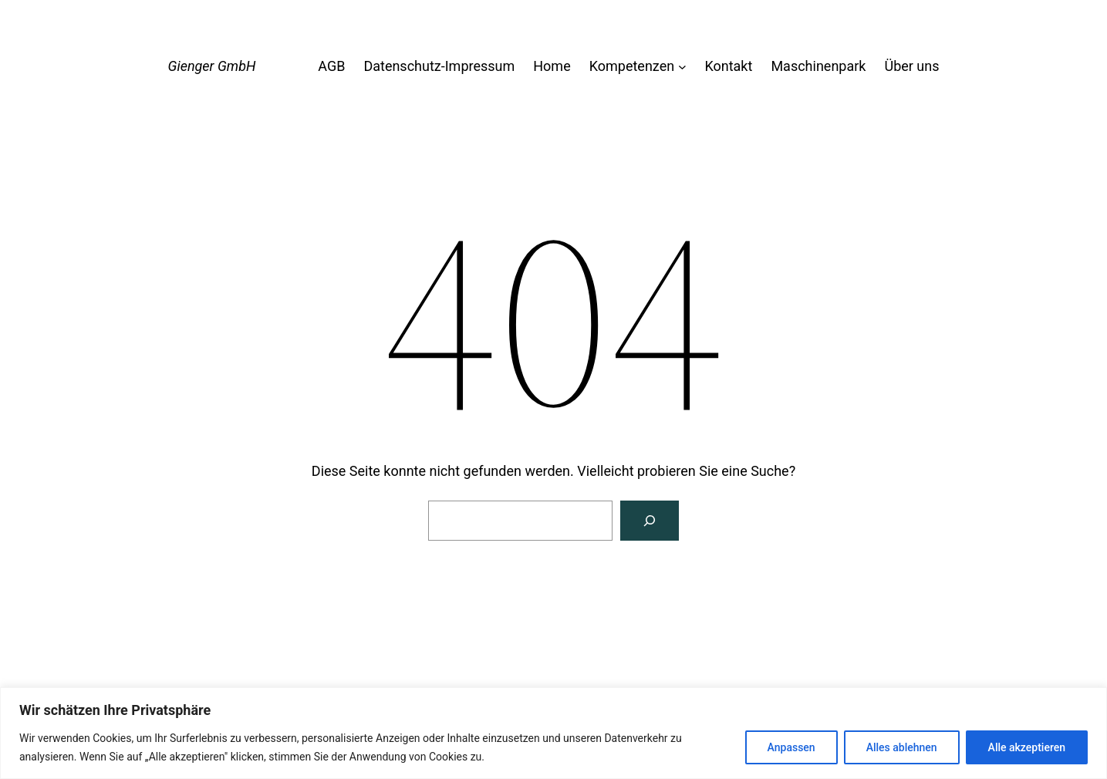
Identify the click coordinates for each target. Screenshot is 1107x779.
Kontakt (728, 66)
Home (551, 66)
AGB (331, 66)
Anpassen (791, 747)
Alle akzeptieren (1026, 747)
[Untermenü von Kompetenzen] (682, 66)
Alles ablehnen (901, 747)
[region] (553, 733)
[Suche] (649, 521)
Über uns (911, 66)
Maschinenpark (818, 66)
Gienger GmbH (212, 66)
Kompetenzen (631, 66)
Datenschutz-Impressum (439, 66)
